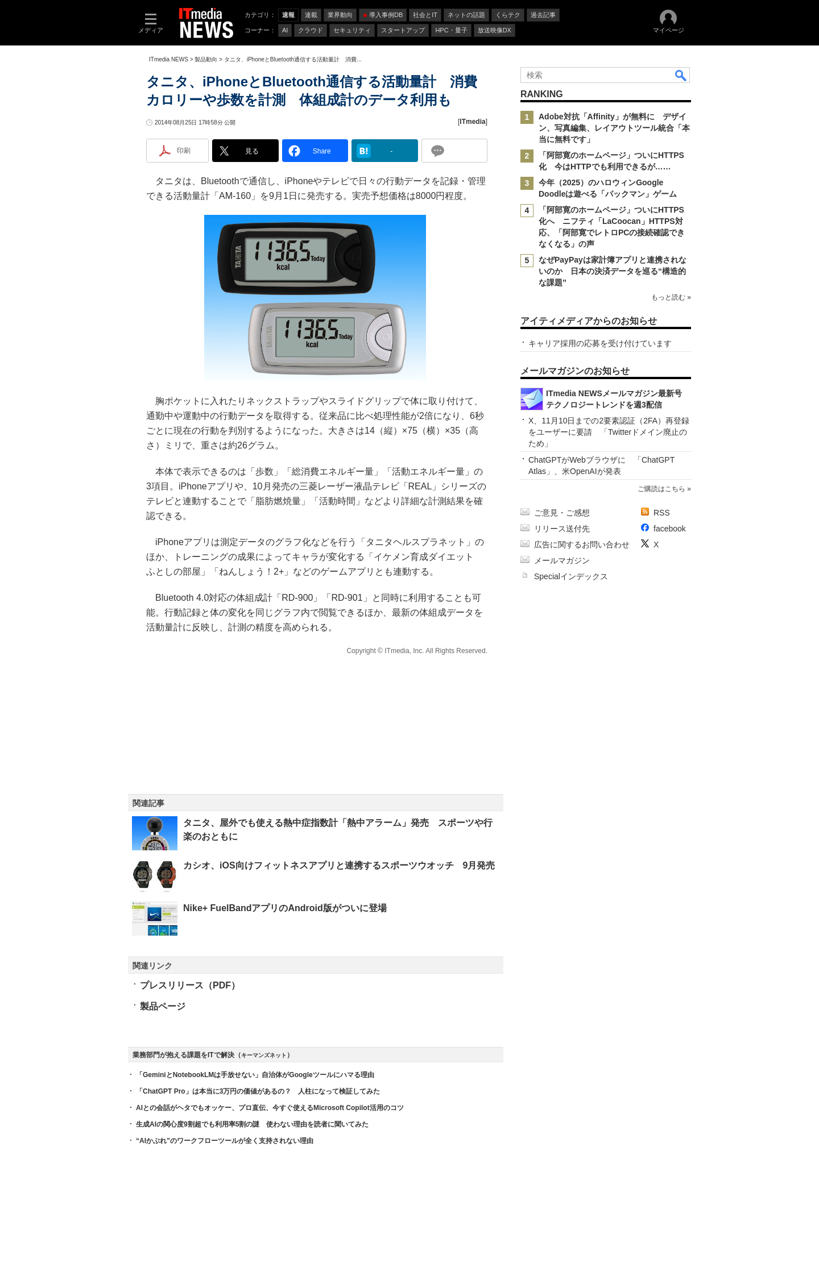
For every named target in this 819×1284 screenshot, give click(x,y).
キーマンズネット (264, 1055)
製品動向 (206, 59)
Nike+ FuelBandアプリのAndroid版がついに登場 (285, 908)
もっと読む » (671, 297)
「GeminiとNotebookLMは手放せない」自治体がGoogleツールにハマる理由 (255, 1075)
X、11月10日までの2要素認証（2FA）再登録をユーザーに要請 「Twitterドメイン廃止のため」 (608, 432)
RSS (661, 512)
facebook (669, 528)
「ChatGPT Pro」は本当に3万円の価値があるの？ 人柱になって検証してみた (258, 1091)
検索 (681, 75)
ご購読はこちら (661, 489)
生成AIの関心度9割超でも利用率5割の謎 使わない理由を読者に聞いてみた (252, 1124)
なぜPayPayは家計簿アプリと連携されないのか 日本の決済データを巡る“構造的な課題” (612, 271)
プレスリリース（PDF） (190, 985)
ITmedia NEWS (168, 59)
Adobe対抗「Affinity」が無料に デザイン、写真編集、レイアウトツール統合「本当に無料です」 (614, 128)
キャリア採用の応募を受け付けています (600, 343)
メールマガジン (562, 560)
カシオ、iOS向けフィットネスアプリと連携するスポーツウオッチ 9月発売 (339, 865)
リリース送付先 (562, 528)
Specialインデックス (571, 576)
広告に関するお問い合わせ (582, 544)
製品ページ (162, 1006)
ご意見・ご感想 (562, 512)
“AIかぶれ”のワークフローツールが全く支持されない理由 (224, 1141)
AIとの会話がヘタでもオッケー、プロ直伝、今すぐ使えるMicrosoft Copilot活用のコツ (270, 1108)
